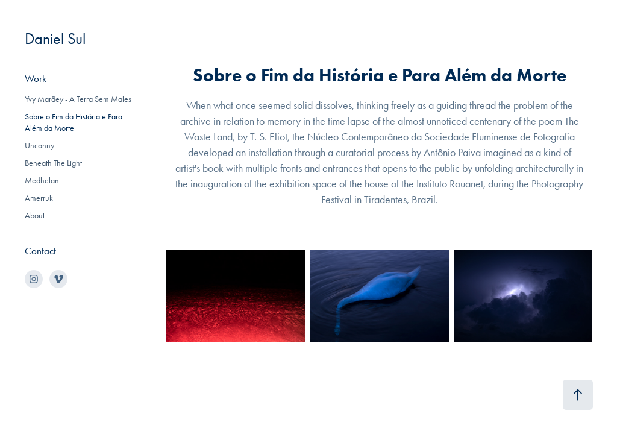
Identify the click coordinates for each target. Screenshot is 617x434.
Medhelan (42, 180)
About (35, 215)
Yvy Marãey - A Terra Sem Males (78, 99)
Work (35, 78)
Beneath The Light (53, 163)
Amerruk (39, 198)
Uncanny (39, 145)
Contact (40, 251)
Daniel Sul (55, 39)
